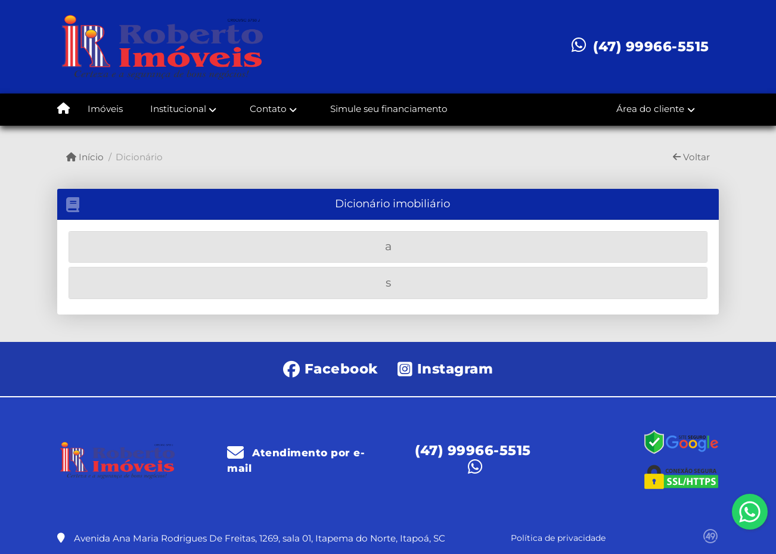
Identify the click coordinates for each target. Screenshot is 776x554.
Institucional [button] (178, 108)
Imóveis (105, 108)
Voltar (691, 157)
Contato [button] (268, 108)
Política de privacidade (558, 538)
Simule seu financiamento (389, 108)
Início (85, 157)
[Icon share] (330, 368)
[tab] (388, 247)
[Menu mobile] (63, 109)
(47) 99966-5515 (651, 46)
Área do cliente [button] (650, 108)
